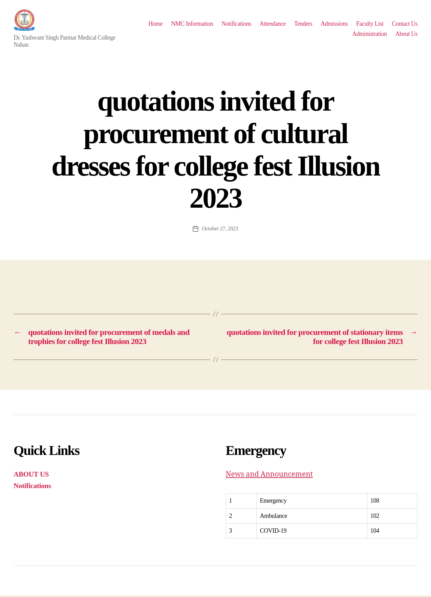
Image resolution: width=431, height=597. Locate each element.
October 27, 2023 (220, 230)
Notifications (270, 24)
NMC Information (226, 24)
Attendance (307, 24)
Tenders (337, 24)
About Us (406, 34)
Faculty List (403, 24)
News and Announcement (269, 476)
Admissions (368, 24)
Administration (369, 34)
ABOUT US (31, 476)
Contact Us (331, 34)
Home (189, 24)
